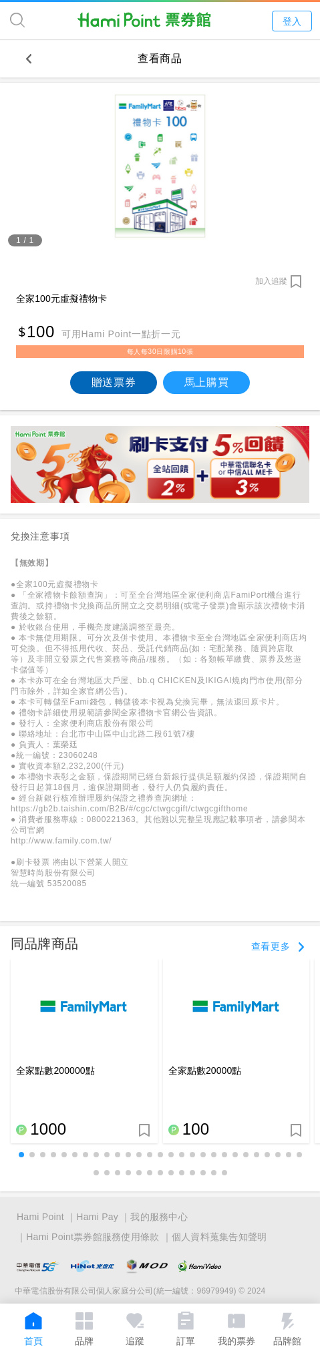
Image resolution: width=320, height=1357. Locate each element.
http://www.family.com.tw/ (61, 840)
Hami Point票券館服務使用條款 (92, 1236)
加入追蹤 (271, 281)
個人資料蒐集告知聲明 (219, 1236)
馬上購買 (206, 382)
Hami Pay (97, 1216)
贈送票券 (114, 382)
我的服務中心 (159, 1216)
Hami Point (40, 1216)
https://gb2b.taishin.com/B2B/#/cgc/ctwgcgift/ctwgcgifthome (129, 808)
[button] (21, 1154)
